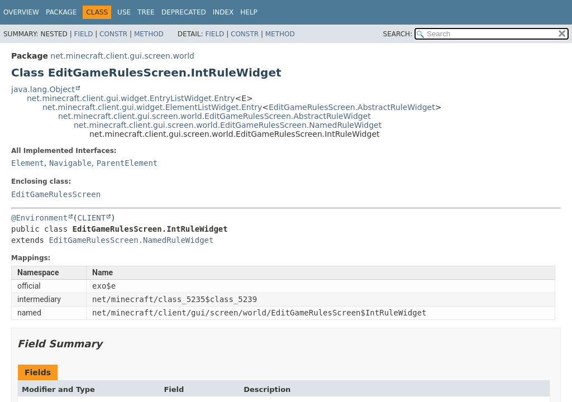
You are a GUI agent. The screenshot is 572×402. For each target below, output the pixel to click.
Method (149, 34)
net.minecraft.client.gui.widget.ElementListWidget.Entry (152, 107)
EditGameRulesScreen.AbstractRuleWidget (352, 107)
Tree (146, 12)
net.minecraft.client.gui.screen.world (122, 55)
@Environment (39, 217)
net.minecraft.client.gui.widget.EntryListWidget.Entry (131, 98)
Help (249, 12)
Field (83, 34)
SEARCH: (398, 34)
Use (124, 12)
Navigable (70, 163)
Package (61, 12)
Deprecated (183, 12)
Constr (113, 34)
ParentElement (127, 163)
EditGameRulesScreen (56, 194)
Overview (21, 12)
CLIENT (92, 217)
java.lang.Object (43, 89)
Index (223, 12)
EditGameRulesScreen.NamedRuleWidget (131, 240)
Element (27, 163)
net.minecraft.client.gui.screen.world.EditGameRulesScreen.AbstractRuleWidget (214, 116)
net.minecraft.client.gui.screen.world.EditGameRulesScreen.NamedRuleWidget (228, 125)
